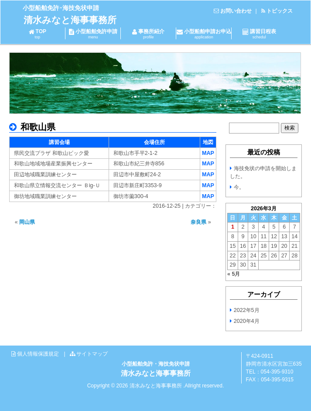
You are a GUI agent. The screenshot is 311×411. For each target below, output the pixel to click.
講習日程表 (259, 33)
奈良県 (198, 222)
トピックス (280, 11)
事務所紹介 (148, 33)
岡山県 (27, 222)
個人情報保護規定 (38, 354)
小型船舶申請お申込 (203, 33)
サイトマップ (92, 354)
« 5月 (233, 274)
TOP (37, 33)
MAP (208, 153)
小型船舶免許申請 (92, 33)
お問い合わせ (236, 11)
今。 (239, 187)
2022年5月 (247, 310)
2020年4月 (247, 321)
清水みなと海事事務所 (70, 20)
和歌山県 (36, 127)
